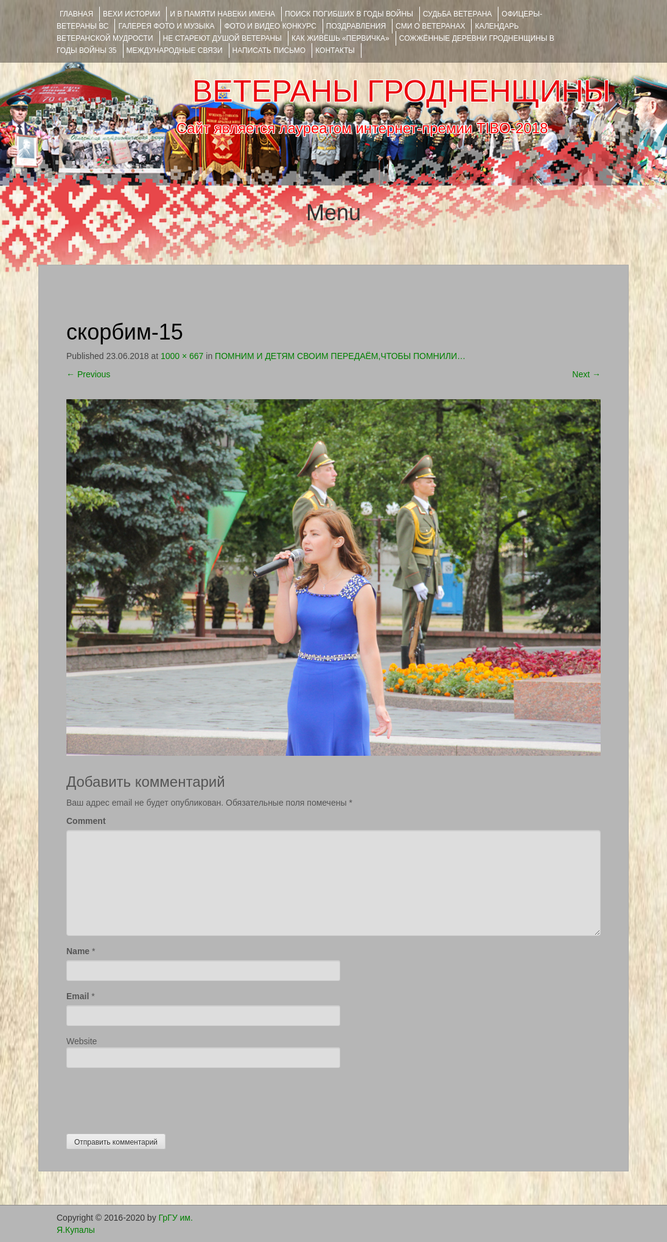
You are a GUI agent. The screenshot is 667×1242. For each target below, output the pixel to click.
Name (77, 951)
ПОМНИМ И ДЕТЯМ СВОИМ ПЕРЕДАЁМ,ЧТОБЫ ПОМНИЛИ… (340, 356)
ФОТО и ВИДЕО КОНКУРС (270, 26)
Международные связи (175, 50)
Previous (88, 374)
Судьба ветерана (457, 14)
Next (586, 374)
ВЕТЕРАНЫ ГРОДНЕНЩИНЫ (401, 91)
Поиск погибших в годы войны (349, 14)
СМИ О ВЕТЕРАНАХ (430, 26)
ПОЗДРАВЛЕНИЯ (356, 26)
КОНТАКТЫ (335, 50)
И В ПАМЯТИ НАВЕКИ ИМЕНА (222, 14)
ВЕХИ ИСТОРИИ (131, 14)
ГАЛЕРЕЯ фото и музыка (166, 26)
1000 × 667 (182, 356)
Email (77, 996)
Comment (86, 821)
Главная (76, 14)
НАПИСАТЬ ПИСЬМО (269, 50)
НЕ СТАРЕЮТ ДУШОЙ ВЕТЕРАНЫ (222, 38)
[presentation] (158, 1098)
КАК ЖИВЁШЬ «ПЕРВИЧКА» (340, 38)
